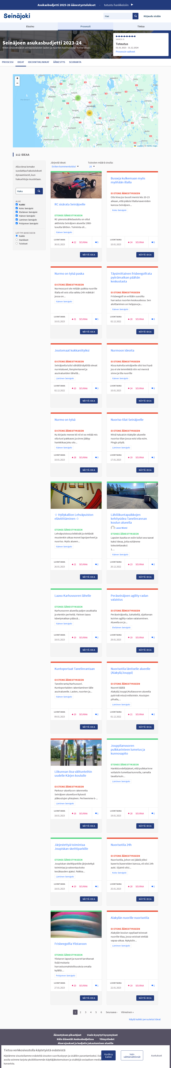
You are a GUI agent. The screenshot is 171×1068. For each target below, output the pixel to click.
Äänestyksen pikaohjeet (67, 1034)
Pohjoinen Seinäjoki (27, 223)
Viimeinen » (127, 1012)
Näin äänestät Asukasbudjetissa (75, 1039)
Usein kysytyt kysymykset (102, 1034)
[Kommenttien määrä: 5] (96, 242)
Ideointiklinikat (38, 62)
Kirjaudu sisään (152, 16)
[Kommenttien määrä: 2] (153, 457)
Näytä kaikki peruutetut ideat (145, 1019)
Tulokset (22, 243)
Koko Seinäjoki (24, 208)
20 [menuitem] (90, 166)
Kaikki (20, 204)
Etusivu (30, 26)
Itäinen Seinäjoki (25, 216)
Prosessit (85, 26)
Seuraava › (111, 1012)
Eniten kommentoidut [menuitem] (64, 166)
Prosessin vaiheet (125, 51)
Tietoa (140, 26)
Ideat (20, 62)
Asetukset (156, 1055)
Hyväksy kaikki (108, 1055)
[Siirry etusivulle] (18, 16)
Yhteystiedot (107, 1039)
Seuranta (75, 62)
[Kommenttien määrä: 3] (153, 319)
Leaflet (138, 146)
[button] (78, 98)
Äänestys (59, 62)
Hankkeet (22, 240)
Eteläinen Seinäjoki (26, 212)
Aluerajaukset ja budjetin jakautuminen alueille (85, 1043)
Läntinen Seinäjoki (26, 219)
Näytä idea (90, 254)
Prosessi (8, 62)
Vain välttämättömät (132, 1055)
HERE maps (152, 146)
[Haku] (25, 191)
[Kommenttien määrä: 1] (96, 813)
